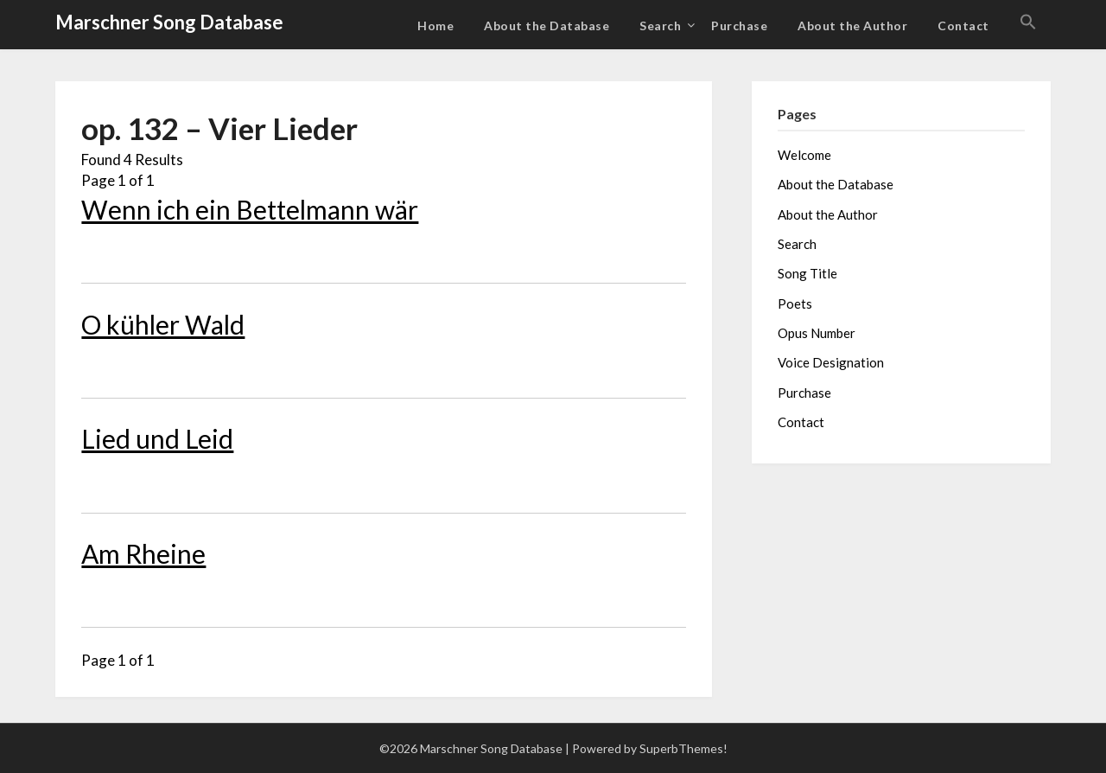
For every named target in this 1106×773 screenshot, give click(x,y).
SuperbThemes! (683, 748)
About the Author (852, 25)
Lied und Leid (157, 438)
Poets (795, 303)
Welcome (804, 155)
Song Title (807, 273)
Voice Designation (831, 362)
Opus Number (816, 333)
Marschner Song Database (169, 22)
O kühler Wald (163, 324)
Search (660, 25)
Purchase (739, 25)
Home (435, 25)
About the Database (546, 25)
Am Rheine (143, 553)
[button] (1028, 22)
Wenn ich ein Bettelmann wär (249, 209)
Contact (963, 25)
